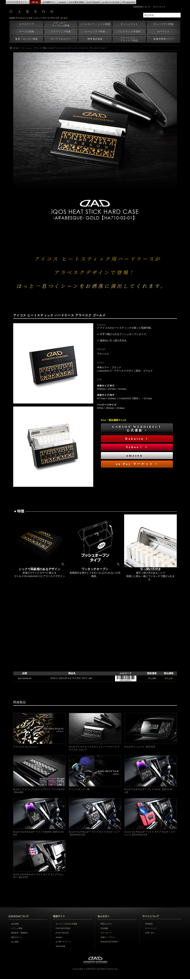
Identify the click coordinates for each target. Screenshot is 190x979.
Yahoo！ (137, 447)
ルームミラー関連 (95, 31)
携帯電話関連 (95, 39)
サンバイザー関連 (163, 24)
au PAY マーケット (64, 942)
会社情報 (15, 924)
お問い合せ (149, 933)
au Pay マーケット (137, 464)
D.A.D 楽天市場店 (63, 928)
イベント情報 (16, 928)
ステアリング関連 (61, 31)
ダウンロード (106, 933)
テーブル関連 (26, 31)
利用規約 (149, 924)
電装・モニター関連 (26, 39)
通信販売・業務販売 (19, 933)
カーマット (163, 31)
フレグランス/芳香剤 (129, 31)
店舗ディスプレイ (107, 937)
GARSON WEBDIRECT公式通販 (137, 428)
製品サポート (16, 937)
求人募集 (15, 942)
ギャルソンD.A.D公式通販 (67, 924)
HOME (16, 48)
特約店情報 (60, 946)
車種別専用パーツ (163, 39)
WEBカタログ (106, 924)
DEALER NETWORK (109, 942)
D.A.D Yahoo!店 (62, 933)
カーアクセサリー (61, 39)
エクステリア (26, 24)
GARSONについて (141, 7)
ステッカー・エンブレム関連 (61, 24)
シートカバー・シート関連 (95, 24)
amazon (136, 455)
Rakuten (137, 438)
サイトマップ (159, 7)
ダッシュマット (129, 24)
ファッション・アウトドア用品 (129, 39)
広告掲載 (104, 928)
